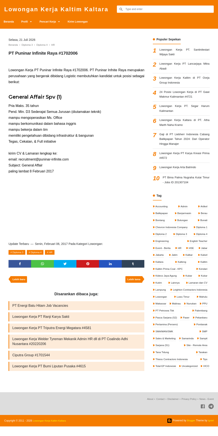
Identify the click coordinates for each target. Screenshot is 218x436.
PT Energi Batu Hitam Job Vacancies (40, 307)
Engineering (162, 249)
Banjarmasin (183, 220)
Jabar (203, 256)
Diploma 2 (161, 242)
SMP (204, 342)
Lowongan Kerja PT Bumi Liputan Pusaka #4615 (49, 369)
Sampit (159, 356)
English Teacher (198, 249)
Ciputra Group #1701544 (31, 358)
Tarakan (160, 370)
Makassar (160, 313)
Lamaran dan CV (197, 292)
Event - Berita (163, 256)
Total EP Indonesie (196, 377)
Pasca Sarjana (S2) (166, 327)
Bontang (160, 228)
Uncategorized (163, 384)
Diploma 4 (37, 252)
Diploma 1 (201, 235)
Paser (203, 327)
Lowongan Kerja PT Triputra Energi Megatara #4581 (51, 330)
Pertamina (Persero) (195, 334)
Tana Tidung (200, 363)
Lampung (160, 299)
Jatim (174, 263)
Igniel (211, 430)
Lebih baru (19, 280)
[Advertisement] (76, 206)
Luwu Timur (183, 306)
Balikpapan (161, 220)
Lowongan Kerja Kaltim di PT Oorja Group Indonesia (184, 82)
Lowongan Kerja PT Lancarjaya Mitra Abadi (184, 67)
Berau (203, 220)
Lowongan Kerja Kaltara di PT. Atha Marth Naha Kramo (184, 127)
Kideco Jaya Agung (166, 285)
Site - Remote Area (166, 363)
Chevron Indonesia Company (172, 235)
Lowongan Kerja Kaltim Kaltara (60, 9)
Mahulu (202, 306)
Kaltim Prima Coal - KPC (169, 277)
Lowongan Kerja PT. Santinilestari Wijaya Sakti (184, 52)
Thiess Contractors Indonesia (190, 370)
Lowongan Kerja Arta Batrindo (179, 174)
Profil (26, 21)
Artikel (203, 213)
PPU (158, 320)
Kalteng (181, 270)
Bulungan (182, 228)
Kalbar (189, 263)
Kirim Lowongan (82, 21)
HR (53, 252)
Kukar (203, 285)
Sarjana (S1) (199, 356)
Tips (157, 377)
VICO (180, 384)
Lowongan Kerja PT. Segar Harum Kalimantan (184, 112)
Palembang (200, 320)
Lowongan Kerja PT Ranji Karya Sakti (40, 318)
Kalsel (203, 263)
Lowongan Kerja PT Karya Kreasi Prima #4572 (184, 162)
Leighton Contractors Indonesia (189, 299)
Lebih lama (133, 280)
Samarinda (200, 349)
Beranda (9, 21)
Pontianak (161, 342)
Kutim (158, 292)
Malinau (181, 313)
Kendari (202, 277)
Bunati (203, 228)
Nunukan (201, 313)
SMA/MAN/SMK (184, 342)
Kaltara (159, 270)
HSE (191, 256)
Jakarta (159, 263)
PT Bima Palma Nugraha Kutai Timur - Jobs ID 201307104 (186, 187)
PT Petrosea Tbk (177, 320)
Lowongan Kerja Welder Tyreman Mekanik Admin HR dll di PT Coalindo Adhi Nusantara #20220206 (70, 343)
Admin (184, 213)
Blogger (190, 430)
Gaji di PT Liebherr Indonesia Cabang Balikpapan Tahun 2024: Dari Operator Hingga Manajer (184, 144)
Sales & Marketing (165, 349)
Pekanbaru (161, 334)
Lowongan (161, 306)
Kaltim (203, 270)
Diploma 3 (18, 252)
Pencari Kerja (51, 21)
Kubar (188, 285)
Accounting (161, 213)
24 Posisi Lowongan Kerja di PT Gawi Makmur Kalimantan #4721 (184, 97)
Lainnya (174, 292)
